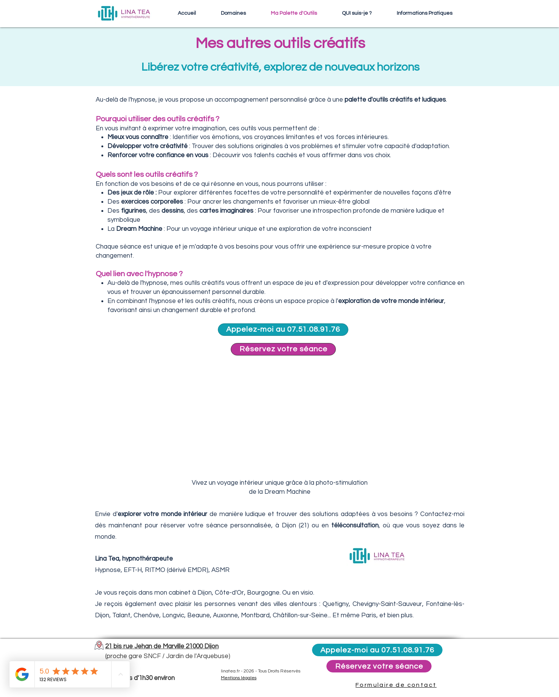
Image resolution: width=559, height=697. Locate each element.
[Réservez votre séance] (283, 349)
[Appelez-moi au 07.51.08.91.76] (283, 329)
